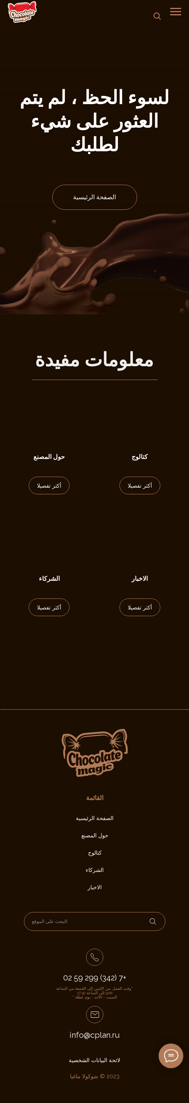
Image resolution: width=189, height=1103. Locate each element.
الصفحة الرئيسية (94, 197)
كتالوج (140, 457)
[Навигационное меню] (175, 12)
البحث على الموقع (49, 921)
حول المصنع (49, 457)
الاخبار (140, 578)
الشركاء (49, 578)
